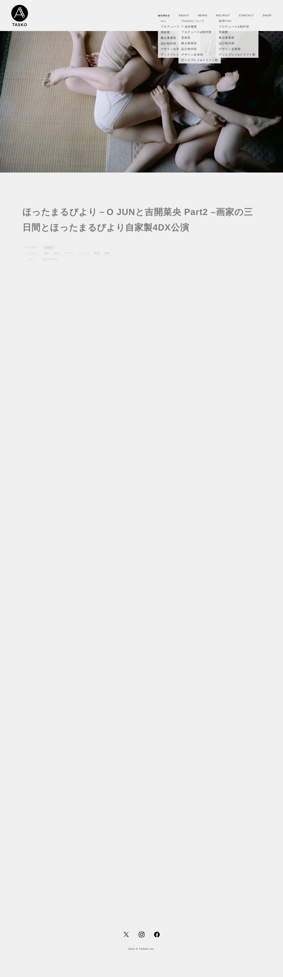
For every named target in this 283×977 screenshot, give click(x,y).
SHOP (267, 15)
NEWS (202, 15)
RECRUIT (223, 15)
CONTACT (246, 15)
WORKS (164, 15)
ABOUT (184, 15)
